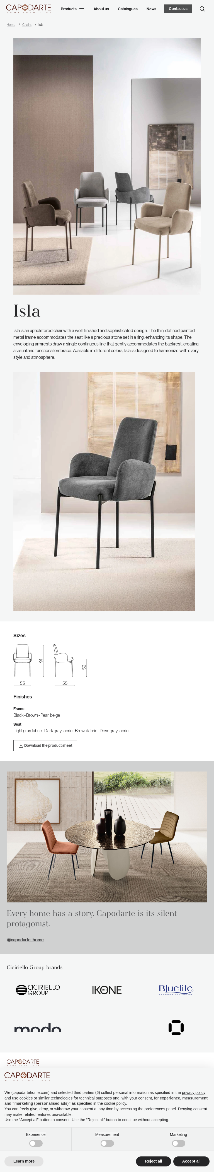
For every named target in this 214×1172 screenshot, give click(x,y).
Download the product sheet (45, 745)
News (151, 9)
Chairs (26, 25)
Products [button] (72, 9)
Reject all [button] (153, 1161)
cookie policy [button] (115, 1103)
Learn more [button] (24, 1161)
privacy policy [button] (193, 1092)
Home (11, 25)
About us (101, 9)
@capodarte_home (25, 939)
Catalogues (128, 9)
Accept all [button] (191, 1161)
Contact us (178, 8)
